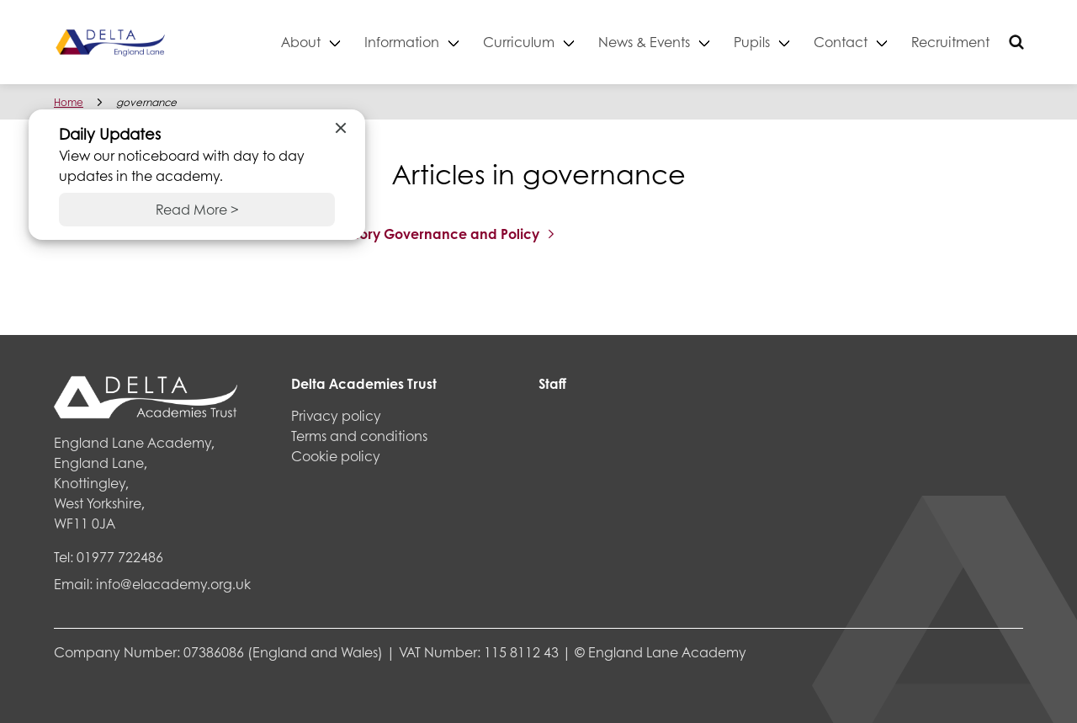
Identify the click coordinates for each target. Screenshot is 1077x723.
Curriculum (518, 41)
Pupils (752, 41)
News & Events (644, 41)
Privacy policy (336, 415)
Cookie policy (335, 455)
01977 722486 (120, 556)
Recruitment (950, 41)
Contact (840, 41)
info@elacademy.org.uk (173, 583)
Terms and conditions (359, 435)
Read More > (197, 209)
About (301, 41)
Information (401, 41)
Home (68, 102)
